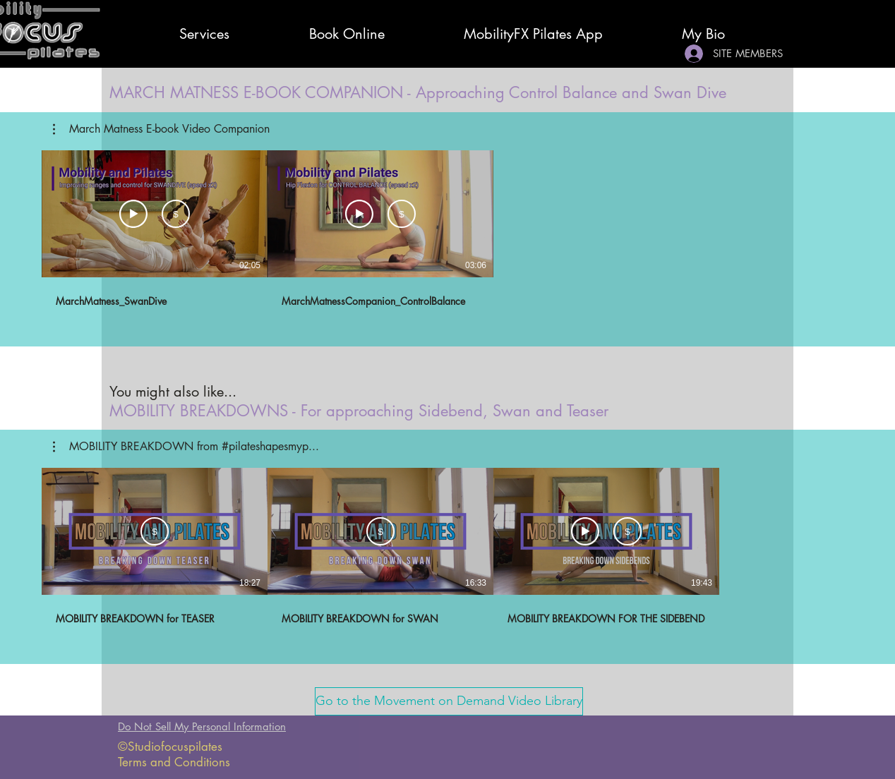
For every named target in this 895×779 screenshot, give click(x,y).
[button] (161, 129)
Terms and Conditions (174, 762)
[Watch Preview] (133, 214)
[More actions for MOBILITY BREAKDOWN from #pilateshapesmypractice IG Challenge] (186, 446)
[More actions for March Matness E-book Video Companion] (161, 129)
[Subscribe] (176, 214)
